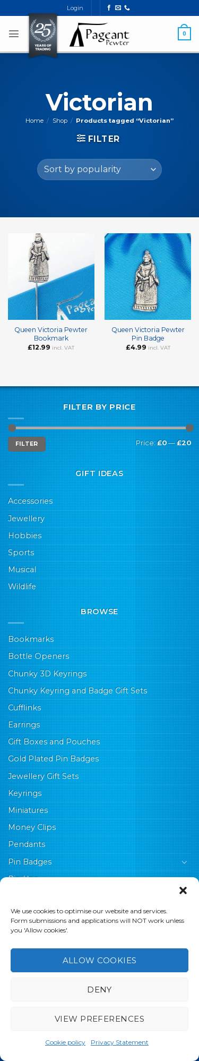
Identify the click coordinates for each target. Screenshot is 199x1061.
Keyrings (24, 793)
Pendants (26, 844)
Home (34, 120)
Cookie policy (65, 1042)
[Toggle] (184, 862)
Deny (99, 989)
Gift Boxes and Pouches (54, 741)
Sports (21, 552)
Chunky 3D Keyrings (47, 673)
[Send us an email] (118, 8)
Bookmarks (31, 639)
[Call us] (127, 8)
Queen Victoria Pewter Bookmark (51, 334)
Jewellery (26, 518)
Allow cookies (100, 960)
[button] (183, 890)
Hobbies (24, 535)
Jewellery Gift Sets (43, 776)
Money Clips (32, 827)
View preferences (99, 1019)
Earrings (24, 724)
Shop (60, 120)
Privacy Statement (120, 1042)
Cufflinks (24, 707)
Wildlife (22, 586)
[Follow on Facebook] (109, 8)
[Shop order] (99, 169)
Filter (26, 443)
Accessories (30, 501)
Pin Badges (29, 862)
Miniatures (28, 810)
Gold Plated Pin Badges (53, 758)
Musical (22, 569)
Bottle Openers (38, 656)
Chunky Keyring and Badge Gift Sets (77, 690)
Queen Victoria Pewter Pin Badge (148, 334)
